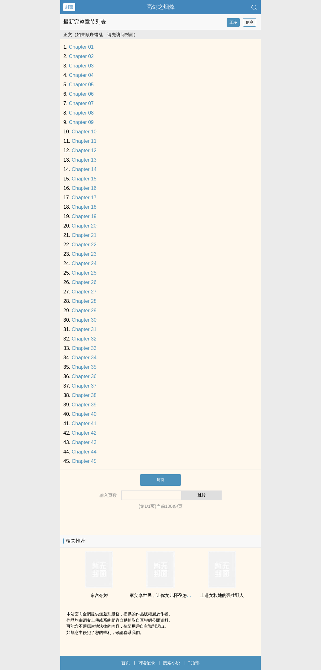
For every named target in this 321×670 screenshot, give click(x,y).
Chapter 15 (84, 178)
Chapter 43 (84, 442)
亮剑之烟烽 (160, 7)
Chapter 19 (84, 216)
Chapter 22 (84, 244)
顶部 (194, 662)
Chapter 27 (84, 291)
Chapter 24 (84, 263)
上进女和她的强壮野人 (222, 595)
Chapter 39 (84, 404)
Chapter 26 (84, 282)
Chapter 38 (84, 395)
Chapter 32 (84, 338)
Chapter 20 (84, 225)
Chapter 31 (84, 329)
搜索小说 (171, 662)
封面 (69, 7)
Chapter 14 (84, 169)
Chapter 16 (84, 188)
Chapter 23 (84, 254)
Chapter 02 (81, 56)
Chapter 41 (84, 423)
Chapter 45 (84, 461)
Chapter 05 (81, 84)
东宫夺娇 (99, 595)
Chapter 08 (81, 112)
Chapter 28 (84, 301)
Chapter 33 (84, 348)
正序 (233, 22)
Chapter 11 (84, 141)
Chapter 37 (84, 386)
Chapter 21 (84, 235)
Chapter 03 (81, 65)
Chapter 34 (84, 357)
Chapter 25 (84, 273)
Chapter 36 (84, 376)
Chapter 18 (84, 207)
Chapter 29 (84, 310)
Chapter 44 (84, 451)
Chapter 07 (81, 103)
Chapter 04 (81, 75)
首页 (125, 662)
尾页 (160, 480)
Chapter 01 (81, 47)
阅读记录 (146, 662)
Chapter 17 (84, 197)
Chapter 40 (84, 414)
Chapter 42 (84, 433)
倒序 (249, 22)
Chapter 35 (84, 367)
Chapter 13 (84, 160)
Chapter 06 (81, 94)
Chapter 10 (84, 131)
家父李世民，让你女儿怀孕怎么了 (163, 595)
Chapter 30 (84, 320)
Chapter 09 (81, 122)
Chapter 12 (84, 150)
